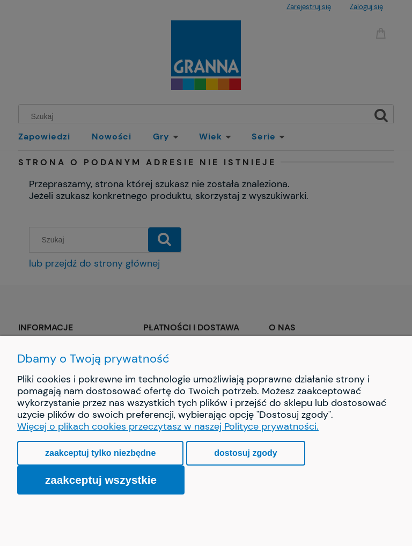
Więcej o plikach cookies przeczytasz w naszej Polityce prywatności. (168, 426)
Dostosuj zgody (245, 453)
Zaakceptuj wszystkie (101, 480)
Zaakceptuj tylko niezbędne (100, 453)
